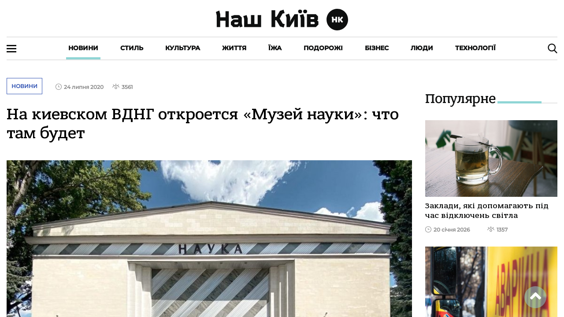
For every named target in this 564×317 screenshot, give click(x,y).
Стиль (131, 48)
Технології (475, 48)
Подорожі (323, 48)
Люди (422, 48)
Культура (182, 48)
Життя (234, 48)
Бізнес (377, 48)
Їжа (275, 48)
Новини (83, 48)
